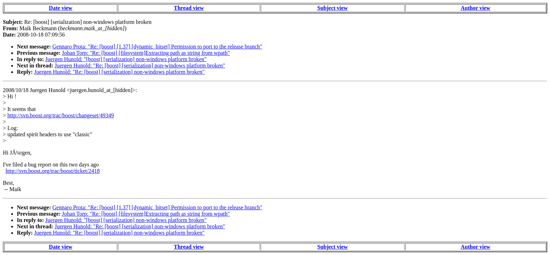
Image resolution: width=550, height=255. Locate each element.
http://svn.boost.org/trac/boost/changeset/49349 (60, 115)
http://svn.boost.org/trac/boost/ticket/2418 (53, 171)
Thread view (189, 8)
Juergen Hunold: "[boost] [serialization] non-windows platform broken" (126, 59)
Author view (475, 8)
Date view (60, 8)
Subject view (332, 8)
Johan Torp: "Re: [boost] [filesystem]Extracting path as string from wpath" (146, 53)
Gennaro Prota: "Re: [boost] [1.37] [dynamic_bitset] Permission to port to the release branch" (157, 47)
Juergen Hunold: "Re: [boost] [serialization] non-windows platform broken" (140, 65)
